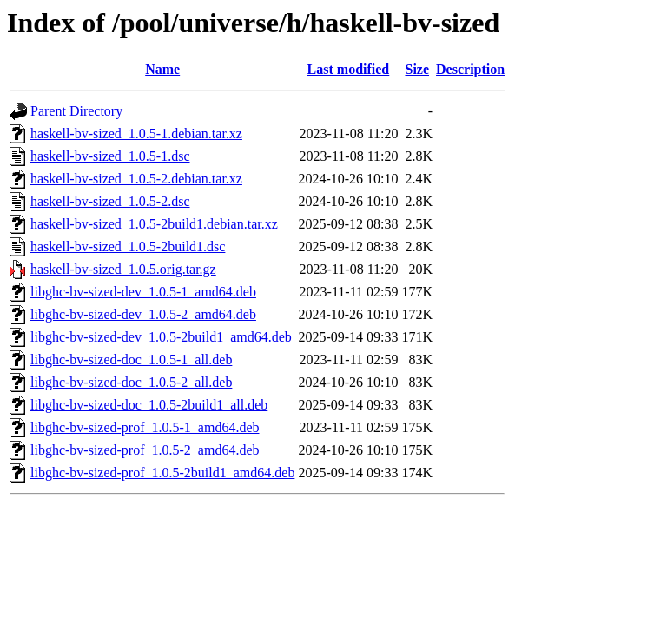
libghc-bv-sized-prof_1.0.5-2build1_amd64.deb (162, 472)
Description (470, 69)
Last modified (348, 69)
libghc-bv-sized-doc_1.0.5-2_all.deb (131, 382)
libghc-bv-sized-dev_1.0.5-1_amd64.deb (143, 291)
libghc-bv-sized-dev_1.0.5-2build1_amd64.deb (161, 337)
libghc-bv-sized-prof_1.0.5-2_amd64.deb (144, 450)
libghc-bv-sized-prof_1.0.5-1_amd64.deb (144, 427)
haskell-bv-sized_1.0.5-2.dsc (110, 201)
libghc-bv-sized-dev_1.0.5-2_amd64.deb (143, 314)
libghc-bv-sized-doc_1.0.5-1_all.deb (131, 359)
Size (417, 69)
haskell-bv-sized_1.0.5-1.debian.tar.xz (136, 133)
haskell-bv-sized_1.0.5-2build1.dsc (127, 246)
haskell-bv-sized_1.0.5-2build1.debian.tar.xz (154, 223)
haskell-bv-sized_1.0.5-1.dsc (110, 156)
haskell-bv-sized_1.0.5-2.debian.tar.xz (136, 178)
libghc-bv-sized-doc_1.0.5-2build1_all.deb (148, 404)
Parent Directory (76, 110)
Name (162, 69)
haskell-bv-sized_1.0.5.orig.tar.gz (123, 269)
